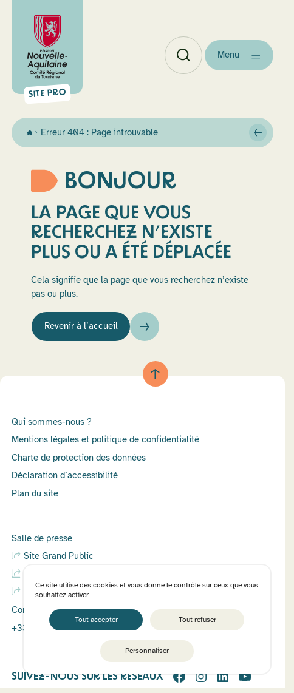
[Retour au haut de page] (155, 374)
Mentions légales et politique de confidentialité (105, 439)
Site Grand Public (59, 555)
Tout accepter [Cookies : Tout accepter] (96, 619)
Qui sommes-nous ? (52, 421)
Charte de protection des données (79, 457)
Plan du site (35, 493)
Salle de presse (42, 538)
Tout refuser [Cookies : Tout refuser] (197, 619)
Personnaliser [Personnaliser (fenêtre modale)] (147, 650)
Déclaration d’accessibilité (65, 475)
